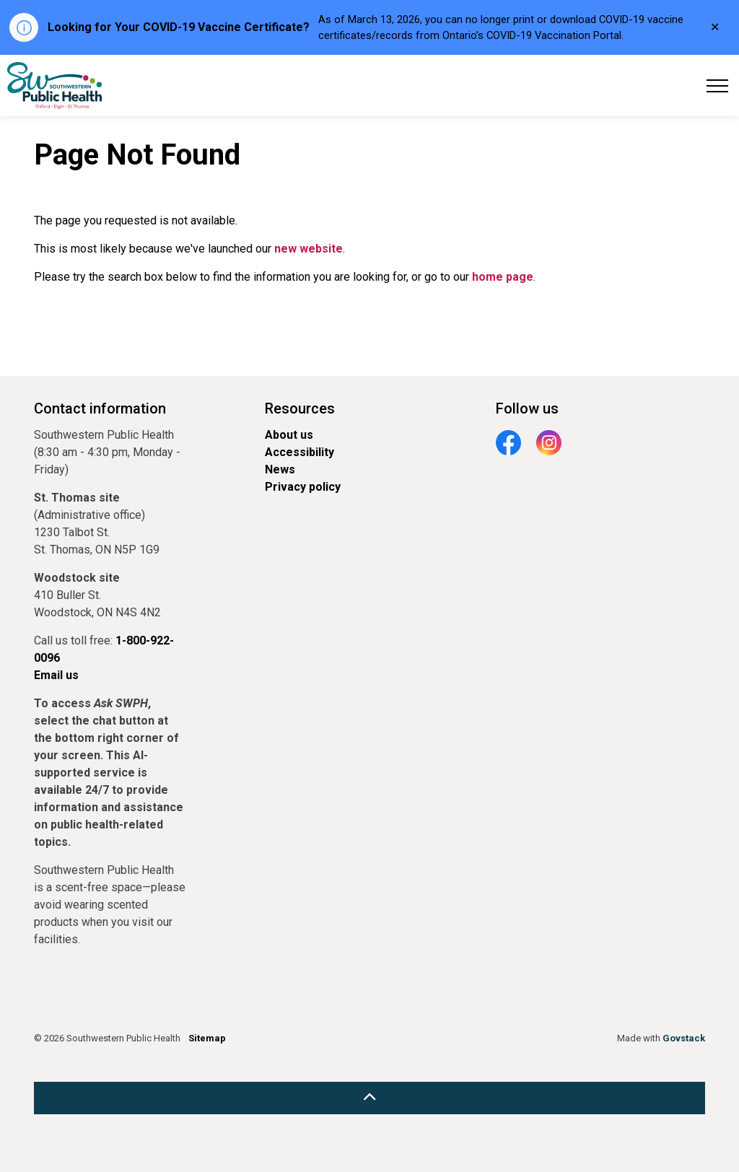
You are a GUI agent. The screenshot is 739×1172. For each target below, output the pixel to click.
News (280, 469)
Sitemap (207, 1038)
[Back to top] (369, 1098)
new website (308, 248)
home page (502, 277)
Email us (56, 675)
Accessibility (299, 452)
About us (289, 435)
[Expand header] (717, 85)
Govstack (684, 1038)
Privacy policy (303, 487)
